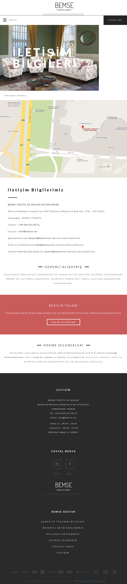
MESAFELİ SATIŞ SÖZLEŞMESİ (63, 528)
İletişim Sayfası (16, 95)
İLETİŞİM (63, 553)
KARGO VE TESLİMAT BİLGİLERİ (63, 521)
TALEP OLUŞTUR (63, 322)
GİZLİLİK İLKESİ (63, 546)
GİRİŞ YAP (115, 20)
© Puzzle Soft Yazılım (90, 581)
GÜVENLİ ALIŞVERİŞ (63, 540)
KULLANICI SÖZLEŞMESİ (63, 534)
